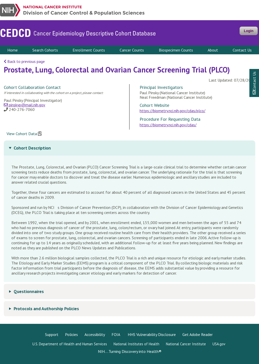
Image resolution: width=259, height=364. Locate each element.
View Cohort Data (24, 134)
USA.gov (218, 344)
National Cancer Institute (186, 344)
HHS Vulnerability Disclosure (152, 334)
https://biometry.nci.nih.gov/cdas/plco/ (172, 110)
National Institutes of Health (136, 344)
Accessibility (94, 334)
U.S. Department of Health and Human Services (69, 344)
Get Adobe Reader (197, 334)
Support (51, 334)
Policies (71, 334)
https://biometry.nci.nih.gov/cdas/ (168, 125)
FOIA (116, 334)
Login (248, 31)
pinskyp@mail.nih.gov (24, 105)
